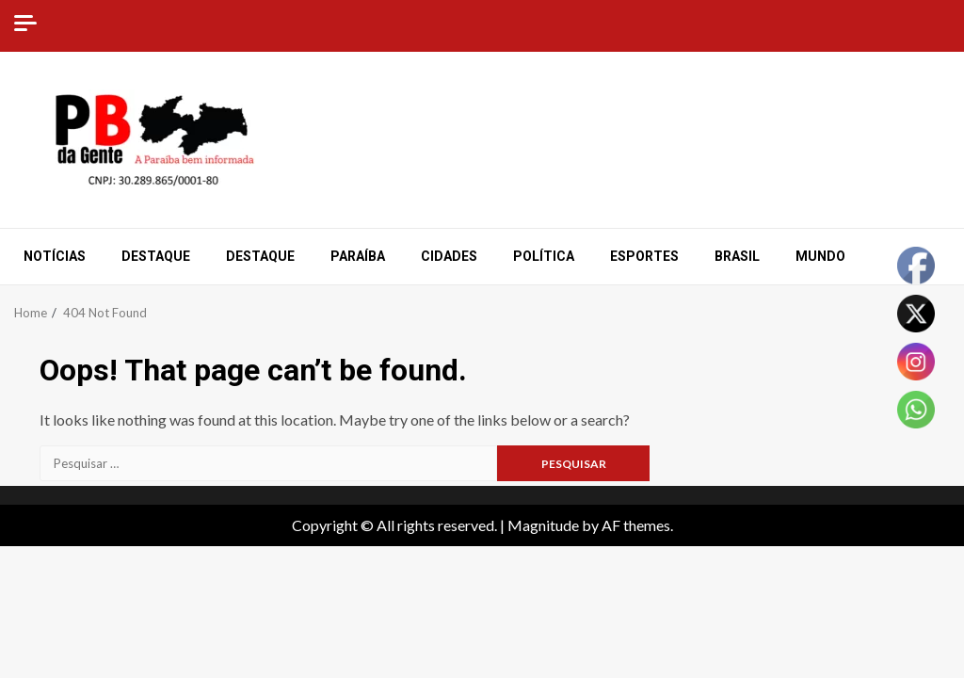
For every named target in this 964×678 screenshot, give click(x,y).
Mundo (820, 256)
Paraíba (357, 256)
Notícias (55, 256)
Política (543, 256)
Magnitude (543, 525)
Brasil (737, 256)
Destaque (155, 256)
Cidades (449, 256)
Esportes (644, 256)
